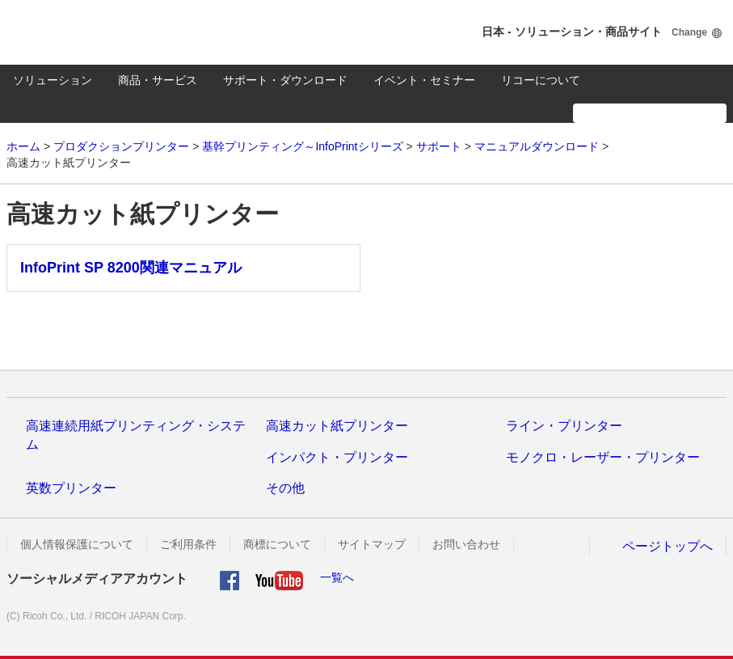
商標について (277, 544)
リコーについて (540, 80)
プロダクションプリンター (121, 146)
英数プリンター (71, 488)
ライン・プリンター (564, 426)
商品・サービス (157, 80)
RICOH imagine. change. (63, 32)
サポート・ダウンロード (285, 80)
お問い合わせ (466, 544)
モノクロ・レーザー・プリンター (603, 457)
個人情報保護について (76, 544)
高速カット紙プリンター (337, 426)
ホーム (23, 146)
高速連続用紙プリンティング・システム (136, 434)
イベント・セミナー (424, 80)
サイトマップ (372, 544)
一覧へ (337, 577)
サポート (438, 146)
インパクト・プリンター (337, 457)
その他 (285, 488)
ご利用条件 (188, 544)
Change (689, 32)
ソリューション (52, 80)
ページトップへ (667, 546)
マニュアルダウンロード (536, 146)
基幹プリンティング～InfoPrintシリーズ (302, 146)
